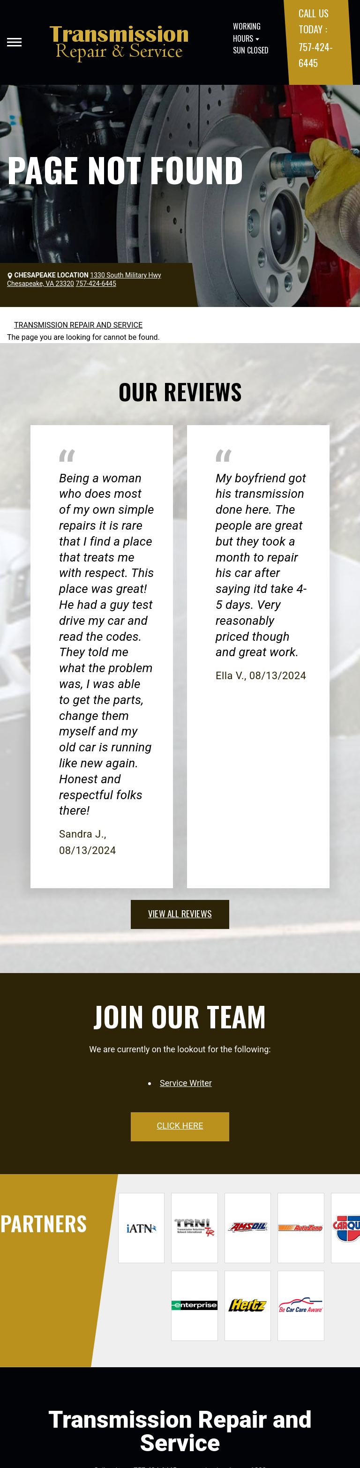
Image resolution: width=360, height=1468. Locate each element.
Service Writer (186, 1083)
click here (180, 1126)
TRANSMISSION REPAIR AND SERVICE (78, 325)
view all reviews (180, 913)
